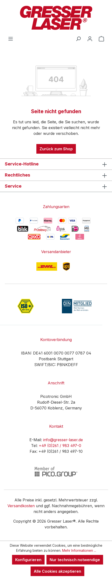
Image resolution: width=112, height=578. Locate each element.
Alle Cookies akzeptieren (57, 571)
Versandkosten (21, 505)
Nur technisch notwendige (75, 559)
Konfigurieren (28, 559)
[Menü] (10, 38)
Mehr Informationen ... (79, 550)
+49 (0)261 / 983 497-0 (60, 445)
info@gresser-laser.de (63, 439)
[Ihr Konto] (90, 38)
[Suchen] (78, 38)
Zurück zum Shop (56, 148)
